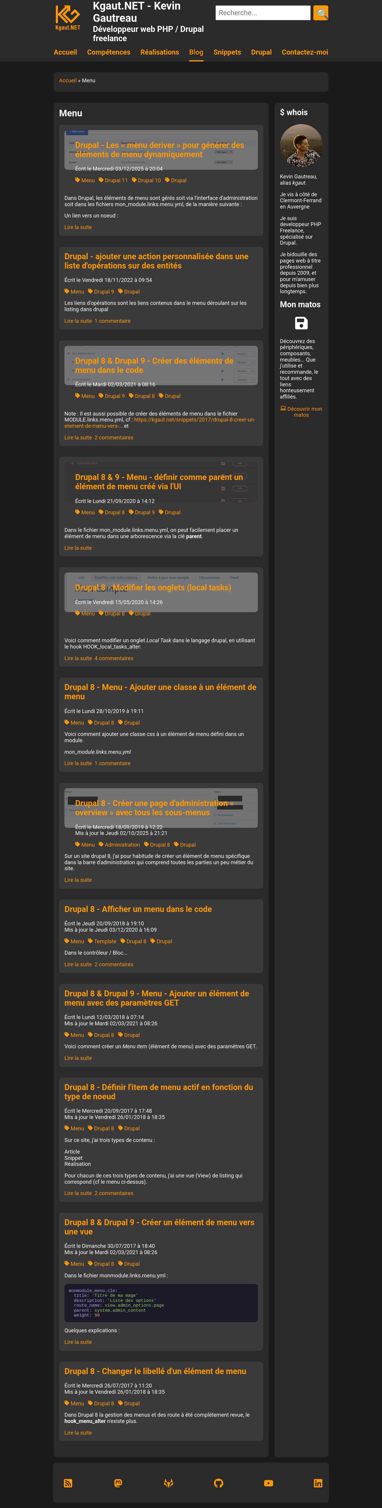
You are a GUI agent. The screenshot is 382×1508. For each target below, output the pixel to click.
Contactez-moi (305, 52)
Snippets (227, 52)
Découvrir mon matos (301, 412)
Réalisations (160, 52)
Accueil (65, 52)
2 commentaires (114, 437)
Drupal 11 (113, 180)
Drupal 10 (146, 180)
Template (102, 941)
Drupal (261, 52)
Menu (85, 180)
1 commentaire (113, 321)
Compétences (108, 52)
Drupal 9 (101, 291)
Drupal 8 (142, 396)
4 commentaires (114, 658)
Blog (196, 52)
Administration (119, 845)
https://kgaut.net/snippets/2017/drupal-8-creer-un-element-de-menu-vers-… (159, 422)
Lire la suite (78, 227)
